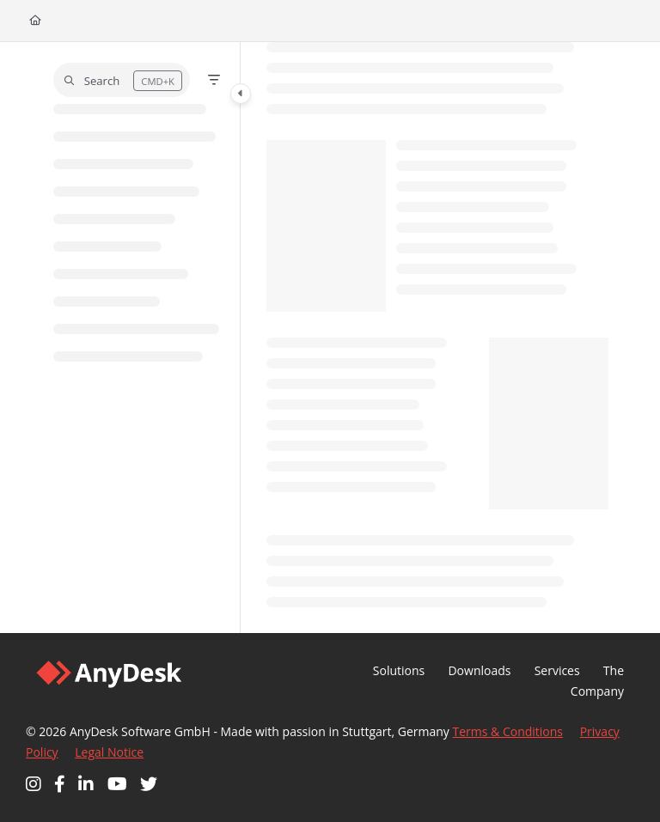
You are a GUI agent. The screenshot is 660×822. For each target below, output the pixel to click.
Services (557, 670)
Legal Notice (109, 752)
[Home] (35, 21)
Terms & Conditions (508, 731)
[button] (121, 80)
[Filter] (214, 80)
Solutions (399, 670)
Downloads (479, 670)
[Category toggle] (240, 93)
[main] (437, 337)
